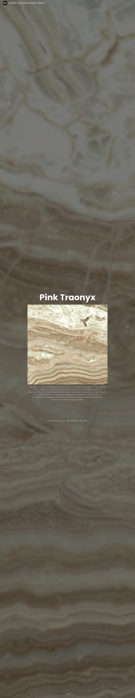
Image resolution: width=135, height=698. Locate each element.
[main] (68, 297)
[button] (67, 694)
